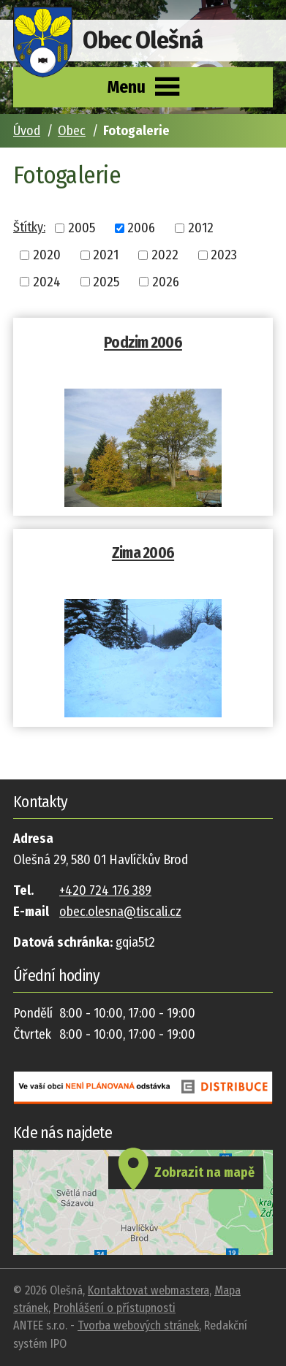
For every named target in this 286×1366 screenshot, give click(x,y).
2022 (164, 255)
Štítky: (29, 227)
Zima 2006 (143, 552)
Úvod (26, 131)
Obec (72, 131)
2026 (165, 281)
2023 (224, 255)
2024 (47, 281)
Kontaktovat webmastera (148, 1290)
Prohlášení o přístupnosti (114, 1308)
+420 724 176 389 (105, 890)
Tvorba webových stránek (138, 1325)
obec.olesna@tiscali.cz (120, 912)
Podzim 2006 (143, 342)
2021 (105, 255)
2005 (81, 228)
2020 (47, 255)
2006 (141, 228)
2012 (201, 228)
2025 (106, 281)
